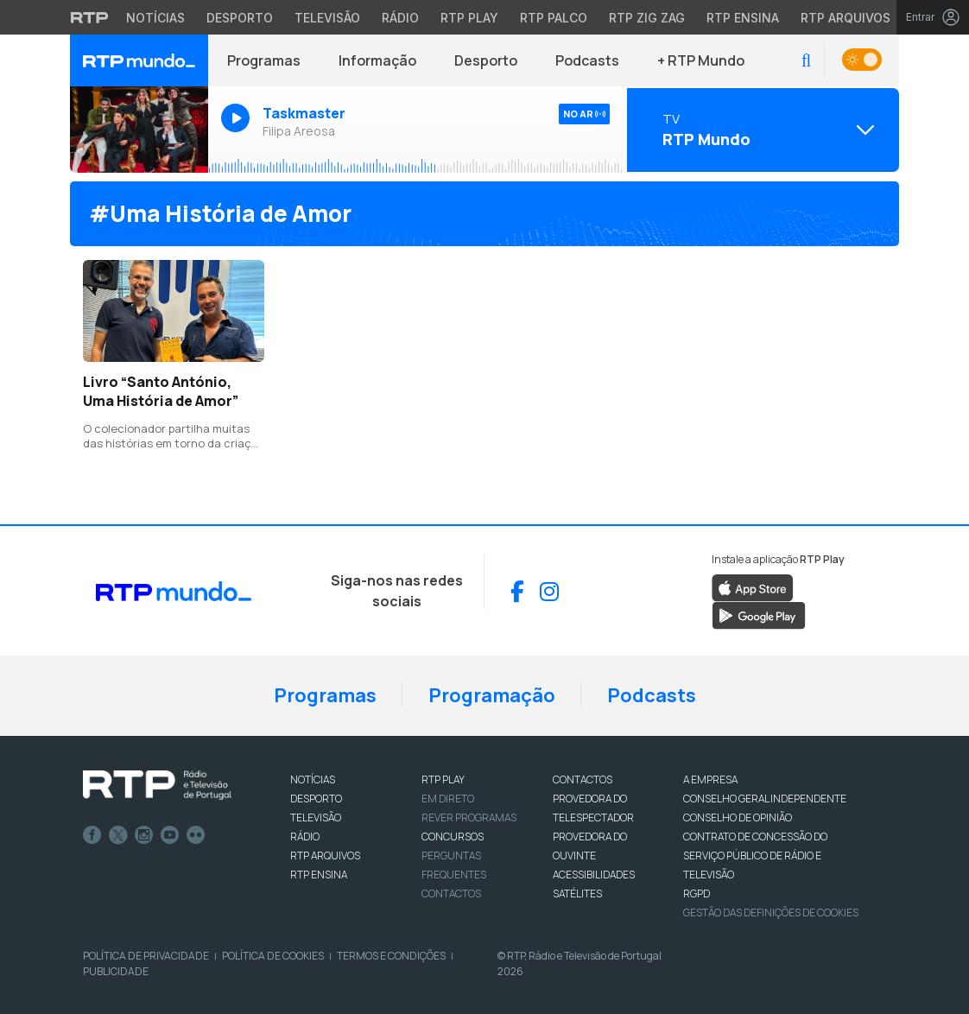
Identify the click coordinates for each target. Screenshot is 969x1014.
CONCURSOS (452, 836)
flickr (196, 835)
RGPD (696, 893)
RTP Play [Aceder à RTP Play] (469, 17)
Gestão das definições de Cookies (770, 912)
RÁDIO (305, 836)
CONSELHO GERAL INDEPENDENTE (764, 798)
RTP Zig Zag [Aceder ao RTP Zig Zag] (647, 17)
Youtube (170, 835)
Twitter (118, 835)
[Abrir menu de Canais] (761, 129)
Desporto (485, 60)
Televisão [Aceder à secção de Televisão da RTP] (327, 17)
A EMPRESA (710, 779)
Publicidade (116, 971)
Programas (264, 60)
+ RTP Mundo (700, 60)
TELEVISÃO (315, 817)
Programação (491, 695)
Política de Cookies (273, 955)
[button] (806, 61)
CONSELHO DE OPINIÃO (737, 817)
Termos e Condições (391, 955)
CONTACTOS (582, 779)
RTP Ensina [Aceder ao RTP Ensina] (742, 17)
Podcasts (587, 60)
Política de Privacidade (146, 955)
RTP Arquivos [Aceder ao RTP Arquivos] (845, 17)
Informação (377, 60)
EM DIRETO (447, 798)
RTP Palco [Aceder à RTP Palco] (553, 17)
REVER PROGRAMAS (468, 817)
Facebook (92, 835)
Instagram (144, 835)
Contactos (451, 893)
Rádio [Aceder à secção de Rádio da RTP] (400, 17)
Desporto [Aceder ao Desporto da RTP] (239, 17)
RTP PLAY (443, 779)
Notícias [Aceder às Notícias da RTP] (155, 17)
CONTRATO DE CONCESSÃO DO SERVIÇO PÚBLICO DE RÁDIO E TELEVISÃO (755, 855)
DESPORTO (316, 798)
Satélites (577, 893)
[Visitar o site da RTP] (90, 17)
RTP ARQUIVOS (325, 855)
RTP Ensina (318, 874)
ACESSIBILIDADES (594, 874)
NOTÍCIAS (312, 779)
